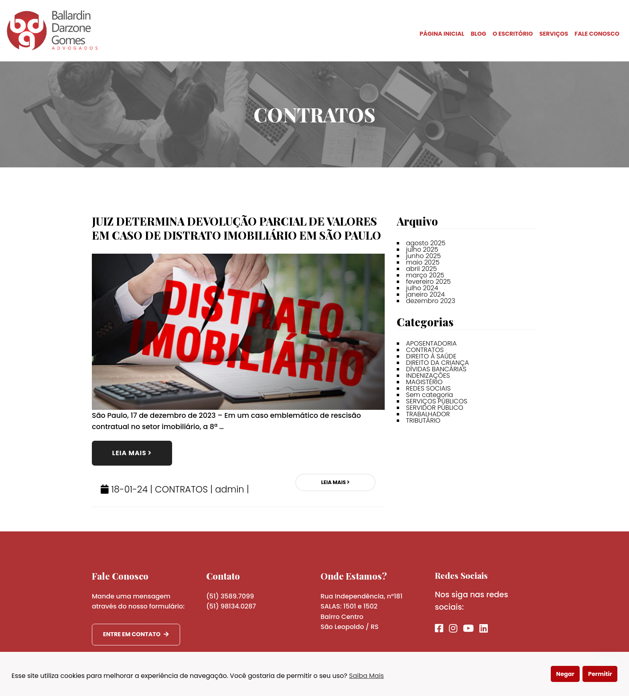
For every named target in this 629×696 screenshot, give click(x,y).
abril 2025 (421, 268)
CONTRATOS (181, 489)
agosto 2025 (425, 243)
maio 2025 (423, 262)
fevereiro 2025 (428, 281)
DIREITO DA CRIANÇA (437, 362)
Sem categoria (429, 394)
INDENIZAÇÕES (428, 375)
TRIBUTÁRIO (423, 420)
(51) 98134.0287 (231, 606)
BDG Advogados (52, 30)
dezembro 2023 (430, 300)
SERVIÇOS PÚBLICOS (436, 401)
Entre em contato (136, 634)
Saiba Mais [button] (366, 675)
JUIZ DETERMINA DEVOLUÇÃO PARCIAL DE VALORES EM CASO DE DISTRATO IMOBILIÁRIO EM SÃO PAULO (236, 228)
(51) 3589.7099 (230, 596)
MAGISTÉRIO (424, 382)
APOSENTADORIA (431, 343)
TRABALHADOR (428, 414)
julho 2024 (422, 288)
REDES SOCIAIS (428, 388)
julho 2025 (422, 249)
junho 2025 (423, 255)
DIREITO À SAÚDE (431, 356)
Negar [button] (565, 674)
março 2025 (425, 275)
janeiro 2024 (425, 294)
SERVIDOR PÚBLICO (434, 407)
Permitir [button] (600, 674)
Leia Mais (132, 453)
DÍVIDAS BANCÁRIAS (436, 369)
